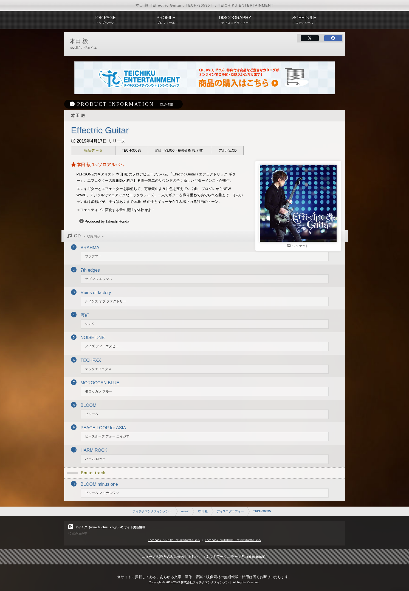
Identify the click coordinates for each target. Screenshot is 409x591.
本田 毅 (203, 511)
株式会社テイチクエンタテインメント (206, 582)
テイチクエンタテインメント (152, 511)
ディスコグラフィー (230, 511)
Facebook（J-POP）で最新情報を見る (174, 540)
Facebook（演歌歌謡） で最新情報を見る (233, 540)
